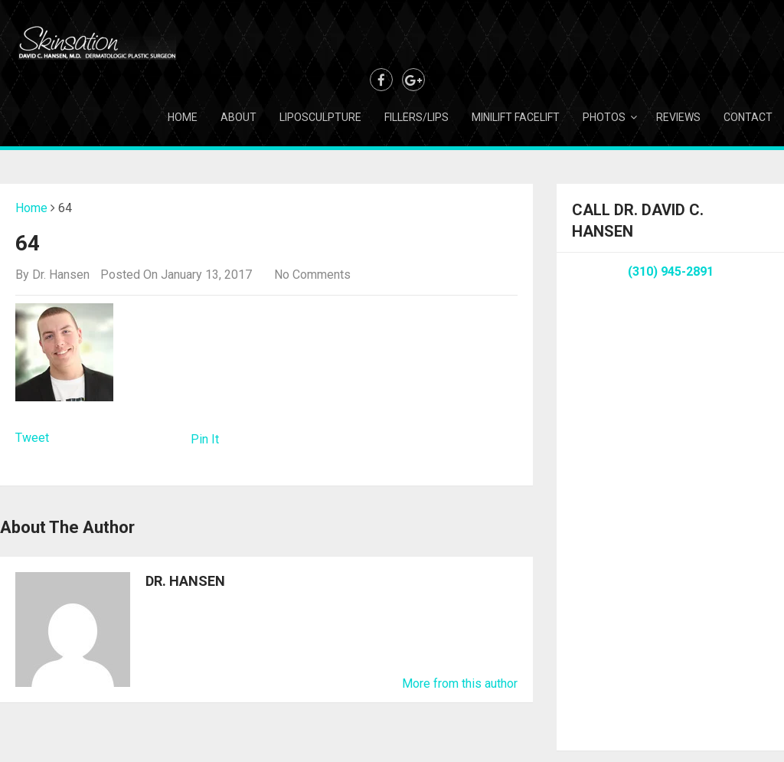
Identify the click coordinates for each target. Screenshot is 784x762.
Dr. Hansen (61, 274)
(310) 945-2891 (671, 271)
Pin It (205, 439)
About (238, 117)
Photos (604, 117)
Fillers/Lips (416, 117)
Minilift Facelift (516, 117)
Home (183, 117)
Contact (748, 117)
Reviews (678, 117)
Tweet (32, 437)
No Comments (312, 274)
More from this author (460, 683)
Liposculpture (320, 117)
